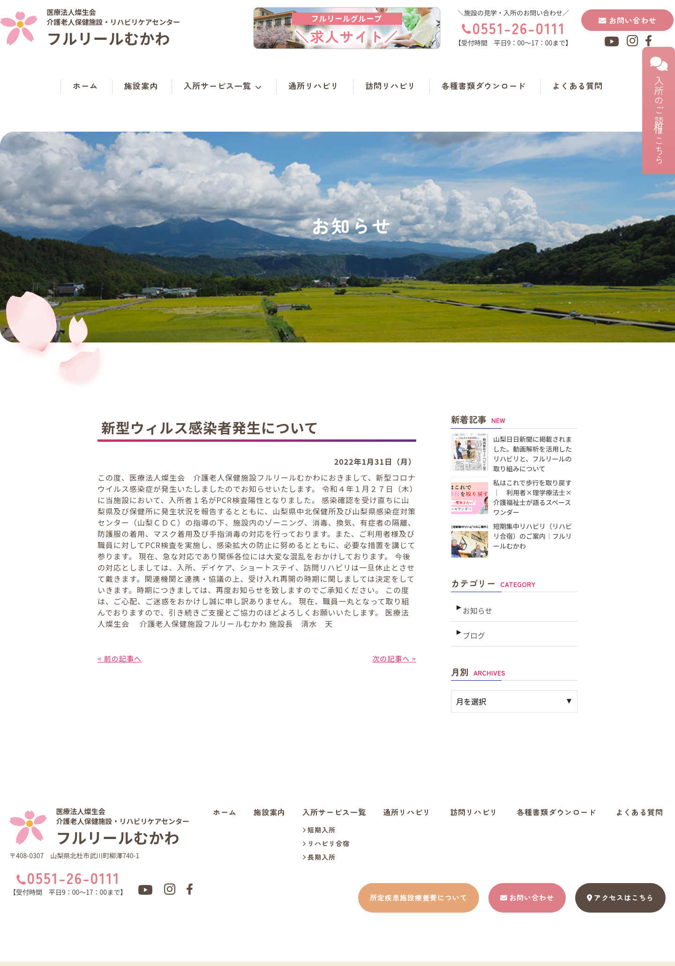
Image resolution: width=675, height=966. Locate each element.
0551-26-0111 (518, 27)
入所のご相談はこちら (659, 110)
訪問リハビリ (390, 85)
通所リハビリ (313, 85)
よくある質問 (577, 85)
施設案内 (141, 85)
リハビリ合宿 (326, 836)
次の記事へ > (393, 658)
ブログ (473, 628)
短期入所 (319, 822)
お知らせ (477, 607)
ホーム (85, 85)
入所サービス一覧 (223, 85)
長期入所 (319, 850)
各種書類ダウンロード (484, 85)
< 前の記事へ (121, 658)
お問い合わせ (628, 20)
